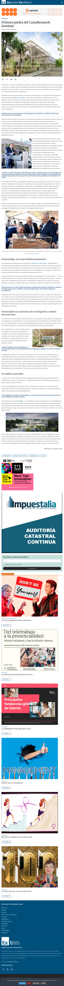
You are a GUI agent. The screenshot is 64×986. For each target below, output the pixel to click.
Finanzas (4, 912)
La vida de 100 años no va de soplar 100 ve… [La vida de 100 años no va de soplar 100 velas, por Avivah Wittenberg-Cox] (17, 891)
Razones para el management (12, 783)
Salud (43, 455)
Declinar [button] (29, 983)
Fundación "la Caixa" (20, 455)
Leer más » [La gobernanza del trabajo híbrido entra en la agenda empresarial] (6, 679)
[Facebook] (3, 969)
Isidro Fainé (33, 455)
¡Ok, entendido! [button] (22, 983)
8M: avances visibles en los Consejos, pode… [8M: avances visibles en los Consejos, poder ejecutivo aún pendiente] (17, 837)
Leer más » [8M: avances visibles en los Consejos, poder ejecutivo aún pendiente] (6, 842)
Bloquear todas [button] (36, 983)
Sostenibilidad (5, 930)
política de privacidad (16, 564)
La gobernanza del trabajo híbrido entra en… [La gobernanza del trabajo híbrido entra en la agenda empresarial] (18, 674)
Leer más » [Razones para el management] (6, 787)
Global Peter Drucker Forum (9, 914)
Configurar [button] (43, 983)
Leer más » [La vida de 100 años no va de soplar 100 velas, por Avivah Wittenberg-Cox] (6, 896)
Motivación (5, 923)
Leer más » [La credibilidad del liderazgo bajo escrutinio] (6, 733)
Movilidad (4, 926)
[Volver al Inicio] (17, 2)
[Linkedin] (11, 969)
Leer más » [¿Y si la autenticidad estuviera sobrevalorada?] (6, 625)
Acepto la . (12, 564)
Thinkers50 (5, 932)
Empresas (5, 18)
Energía (4, 910)
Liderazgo (4, 917)
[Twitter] (7, 969)
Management (5, 919)
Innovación (6, 455)
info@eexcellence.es (13, 961)
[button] (61, 2)
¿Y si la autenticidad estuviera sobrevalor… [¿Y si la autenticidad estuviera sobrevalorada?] (17, 620)
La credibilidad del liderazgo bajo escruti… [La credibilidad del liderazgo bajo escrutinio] (17, 729)
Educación (4, 908)
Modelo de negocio (7, 921)
